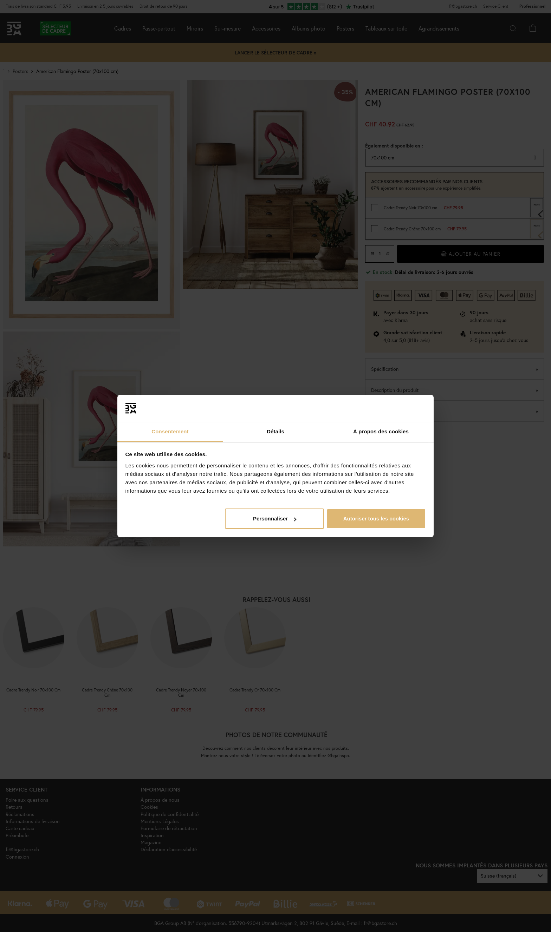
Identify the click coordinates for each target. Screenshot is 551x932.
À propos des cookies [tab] (381, 431)
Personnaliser (274, 518)
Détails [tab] (275, 431)
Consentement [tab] (169, 431)
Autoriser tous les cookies (376, 518)
